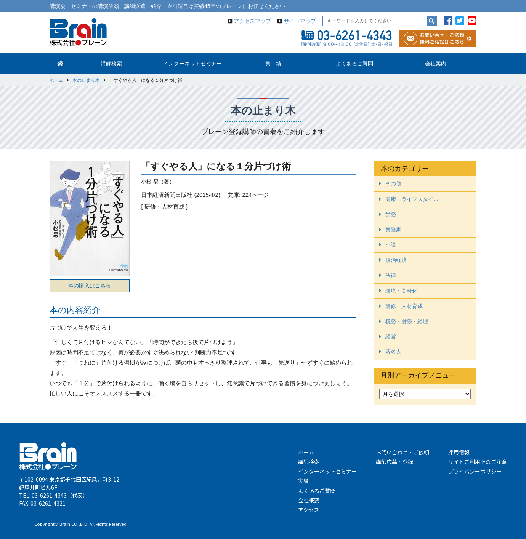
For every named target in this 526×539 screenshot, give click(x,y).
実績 (303, 481)
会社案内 (435, 64)
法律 (390, 275)
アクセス (308, 509)
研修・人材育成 (404, 306)
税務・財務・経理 (406, 321)
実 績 (273, 64)
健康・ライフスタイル (412, 199)
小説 (390, 245)
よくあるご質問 (354, 64)
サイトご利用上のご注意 (477, 462)
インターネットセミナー (192, 64)
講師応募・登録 (394, 462)
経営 (390, 336)
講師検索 (111, 64)
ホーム (306, 452)
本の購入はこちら (89, 285)
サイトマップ (300, 21)
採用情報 (459, 452)
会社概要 (308, 500)
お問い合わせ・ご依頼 (402, 452)
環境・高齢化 (401, 291)
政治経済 (396, 260)
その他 (393, 183)
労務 (390, 214)
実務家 (393, 229)
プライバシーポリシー (475, 471)
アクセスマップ (252, 21)
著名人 (393, 352)
